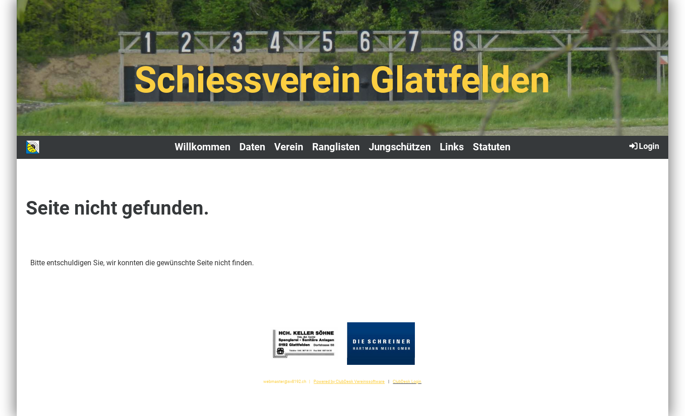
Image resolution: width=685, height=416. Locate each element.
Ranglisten (336, 147)
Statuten (491, 147)
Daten (252, 147)
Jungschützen (400, 147)
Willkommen (202, 147)
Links (452, 147)
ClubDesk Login (407, 381)
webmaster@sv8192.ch (284, 381)
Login (643, 145)
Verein (288, 147)
